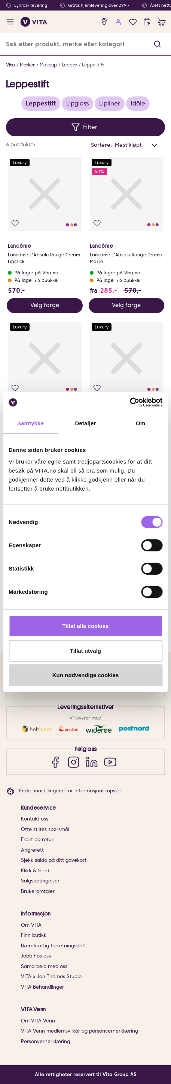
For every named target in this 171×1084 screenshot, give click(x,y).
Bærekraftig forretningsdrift (53, 946)
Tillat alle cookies (85, 626)
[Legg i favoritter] (15, 223)
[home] (33, 21)
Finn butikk (33, 935)
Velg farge (44, 305)
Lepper (69, 65)
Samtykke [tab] (30, 423)
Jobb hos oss (36, 956)
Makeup (48, 65)
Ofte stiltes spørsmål (45, 829)
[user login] (118, 22)
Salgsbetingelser (40, 881)
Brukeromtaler (38, 891)
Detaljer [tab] (85, 423)
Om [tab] (140, 423)
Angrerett (32, 850)
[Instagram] (73, 761)
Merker (27, 65)
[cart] (162, 22)
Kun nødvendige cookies (85, 675)
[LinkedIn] (92, 761)
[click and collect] (147, 22)
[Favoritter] (133, 22)
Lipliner (109, 103)
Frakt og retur (37, 839)
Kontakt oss (34, 819)
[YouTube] (110, 761)
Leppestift (93, 65)
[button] (157, 44)
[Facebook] (55, 761)
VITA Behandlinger (42, 987)
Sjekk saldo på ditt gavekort (53, 860)
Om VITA (31, 925)
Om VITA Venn (38, 1021)
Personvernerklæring (45, 1041)
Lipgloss (77, 103)
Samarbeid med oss (44, 966)
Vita (10, 65)
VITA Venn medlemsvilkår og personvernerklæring (79, 1031)
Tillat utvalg (85, 650)
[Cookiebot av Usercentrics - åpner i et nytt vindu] (129, 402)
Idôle (138, 103)
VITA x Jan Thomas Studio (51, 976)
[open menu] (10, 22)
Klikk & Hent (35, 870)
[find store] (104, 22)
